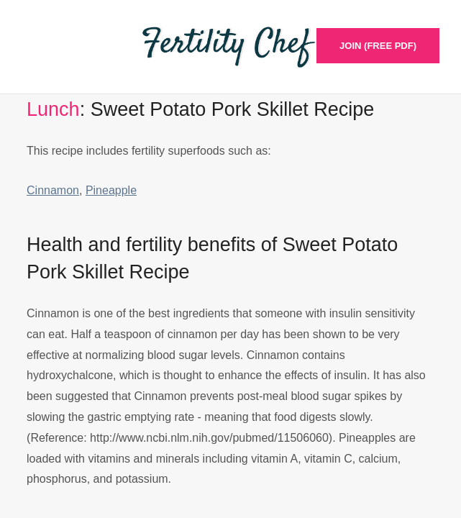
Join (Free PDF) (377, 45)
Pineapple (111, 190)
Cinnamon (53, 190)
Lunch (53, 109)
